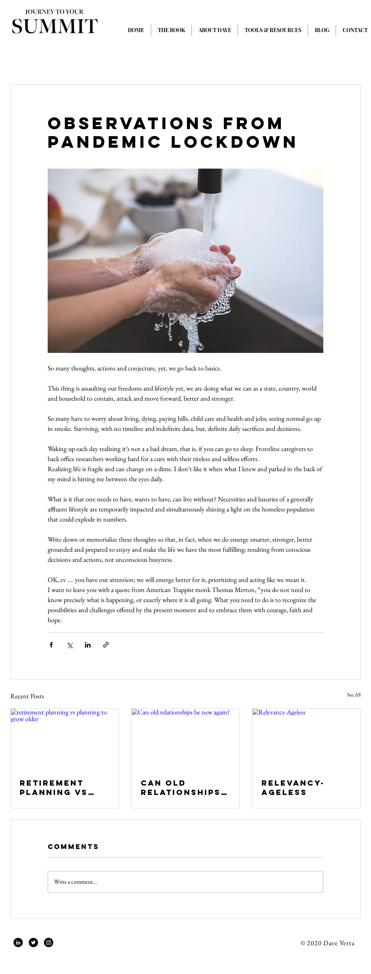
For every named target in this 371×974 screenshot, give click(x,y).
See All (354, 694)
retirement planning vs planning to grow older (54, 787)
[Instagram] (48, 942)
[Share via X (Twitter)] (69, 644)
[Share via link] (106, 644)
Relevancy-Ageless (293, 787)
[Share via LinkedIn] (87, 644)
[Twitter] (33, 942)
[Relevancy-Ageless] (306, 739)
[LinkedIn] (18, 942)
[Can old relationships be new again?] (186, 739)
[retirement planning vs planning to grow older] (64, 739)
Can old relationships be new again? (181, 787)
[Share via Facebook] (51, 644)
